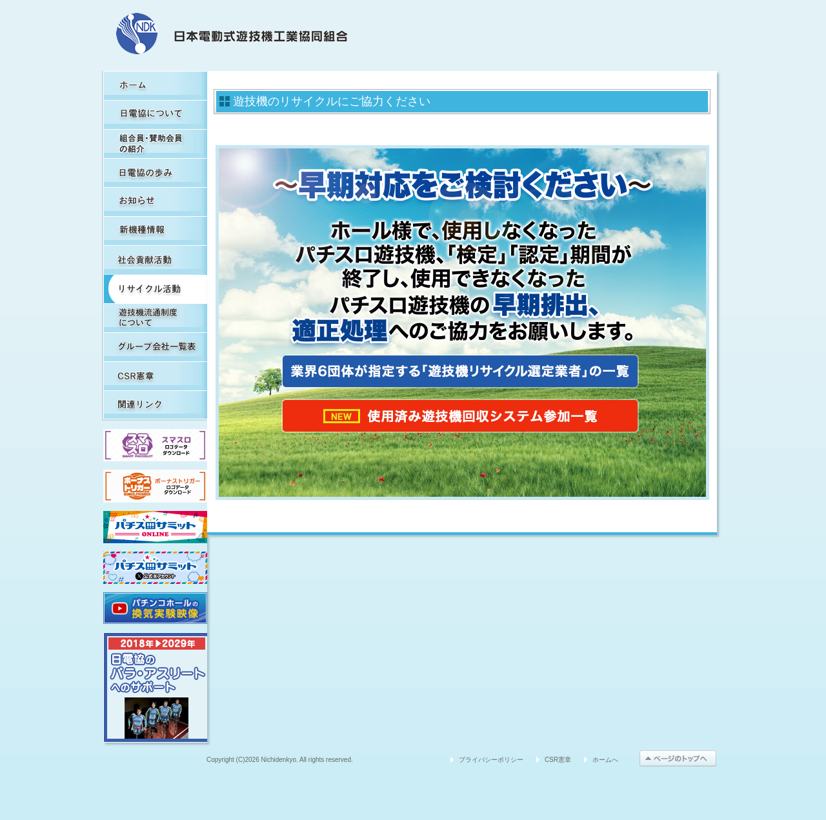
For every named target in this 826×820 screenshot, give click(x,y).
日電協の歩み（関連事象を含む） (155, 172)
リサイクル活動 (155, 288)
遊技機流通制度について (155, 317)
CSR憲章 (155, 375)
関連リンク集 (155, 404)
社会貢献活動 (155, 259)
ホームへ (605, 759)
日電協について (155, 114)
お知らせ (155, 201)
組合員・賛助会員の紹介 (155, 143)
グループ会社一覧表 (155, 346)
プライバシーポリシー (491, 759)
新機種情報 (155, 230)
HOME (155, 85)
